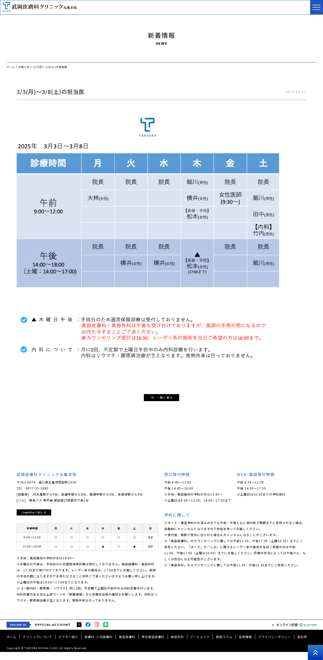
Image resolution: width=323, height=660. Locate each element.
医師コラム (224, 645)
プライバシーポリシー (274, 645)
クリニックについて (37, 645)
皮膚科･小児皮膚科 (99, 645)
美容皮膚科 (127, 645)
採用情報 (245, 645)
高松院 (302, 645)
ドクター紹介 (68, 645)
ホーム (11, 645)
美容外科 (177, 645)
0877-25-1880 (37, 488)
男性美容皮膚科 (153, 645)
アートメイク (200, 645)
